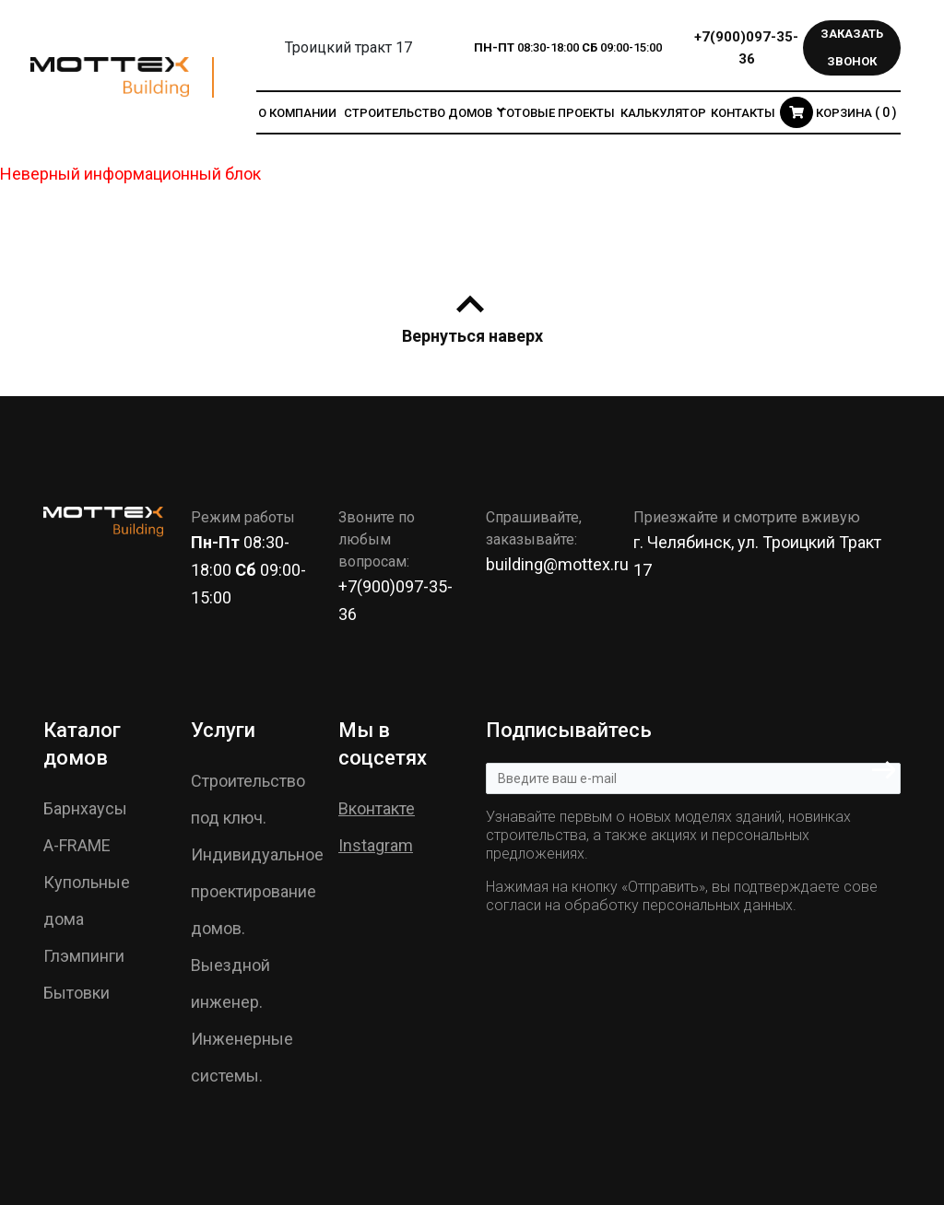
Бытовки (76, 992)
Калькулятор (663, 113)
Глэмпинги (83, 955)
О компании (297, 113)
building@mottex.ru (557, 564)
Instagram (375, 845)
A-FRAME (77, 845)
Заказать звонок (851, 47)
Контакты (743, 113)
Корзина (838, 113)
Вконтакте (376, 808)
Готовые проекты (557, 113)
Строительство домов (418, 113)
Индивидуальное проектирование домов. (257, 891)
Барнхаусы (85, 808)
